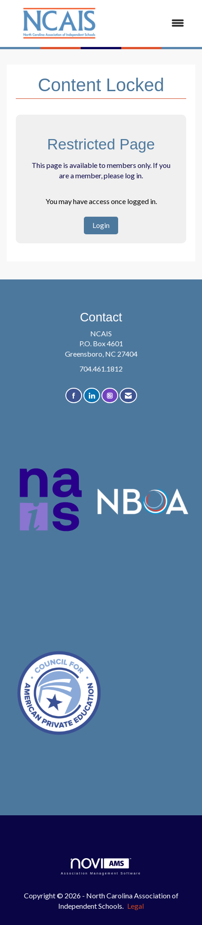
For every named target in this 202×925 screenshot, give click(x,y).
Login (101, 225)
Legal (135, 906)
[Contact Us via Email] (128, 396)
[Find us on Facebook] (73, 396)
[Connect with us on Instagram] (109, 396)
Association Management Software (101, 866)
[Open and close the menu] (152, 23)
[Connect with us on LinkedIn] (91, 396)
